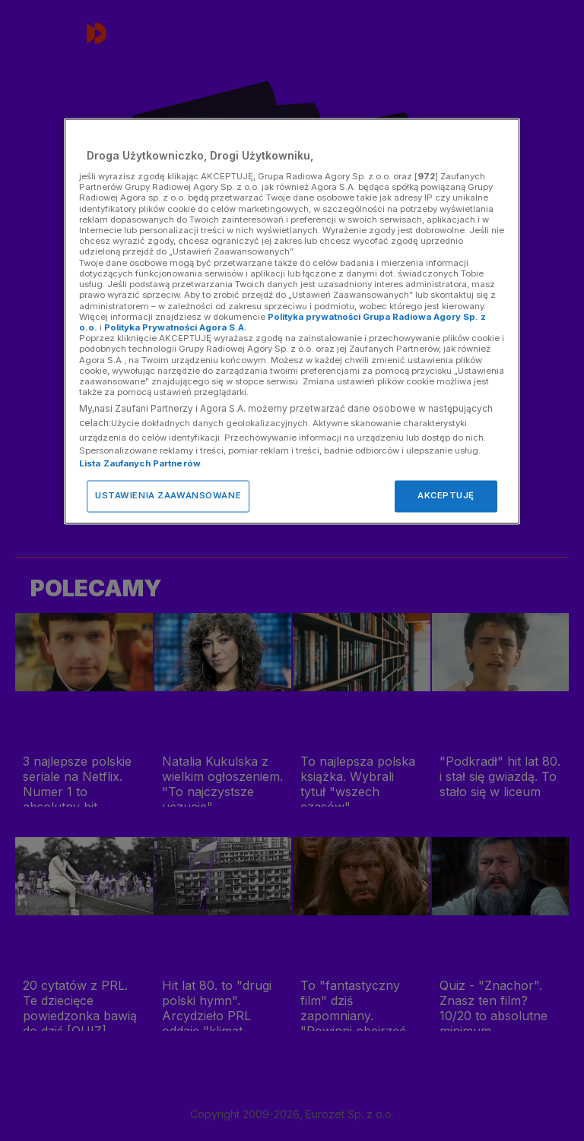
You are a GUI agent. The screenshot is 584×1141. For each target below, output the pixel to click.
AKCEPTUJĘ (445, 496)
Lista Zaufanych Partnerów (140, 464)
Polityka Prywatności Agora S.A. (175, 327)
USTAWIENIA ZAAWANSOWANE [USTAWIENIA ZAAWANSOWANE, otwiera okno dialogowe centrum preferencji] (168, 496)
